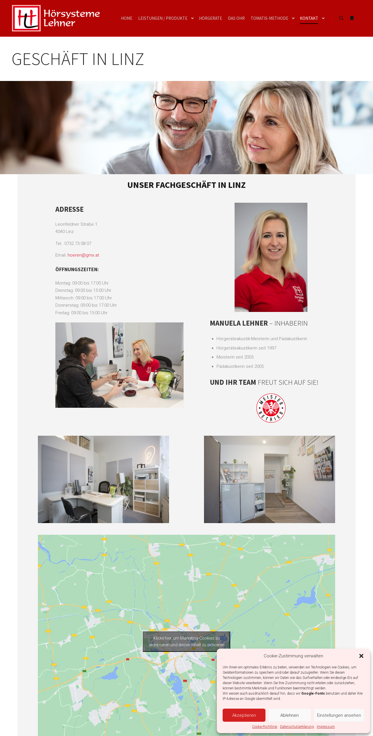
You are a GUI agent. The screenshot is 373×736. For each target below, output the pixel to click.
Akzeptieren (244, 715)
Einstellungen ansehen (339, 715)
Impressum (326, 727)
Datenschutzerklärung (297, 727)
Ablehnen (289, 715)
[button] (361, 656)
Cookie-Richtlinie (264, 727)
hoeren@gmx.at (83, 255)
